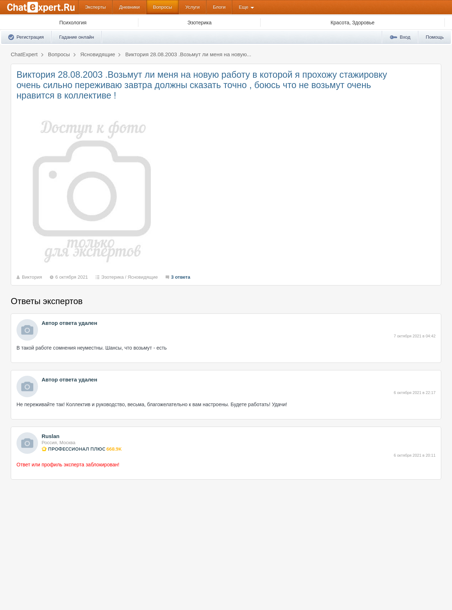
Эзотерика (112, 277)
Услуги (192, 7)
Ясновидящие (143, 277)
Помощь (435, 37)
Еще (243, 7)
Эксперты (95, 7)
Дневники (129, 7)
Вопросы (162, 7)
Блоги (219, 7)
